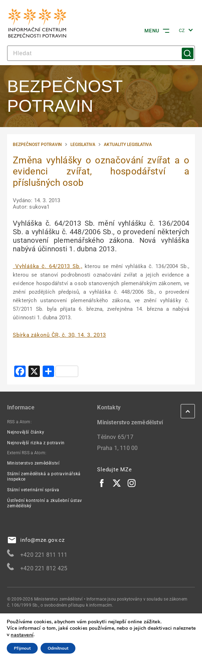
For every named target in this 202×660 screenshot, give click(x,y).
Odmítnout (58, 648)
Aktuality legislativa (128, 144)
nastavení (22, 635)
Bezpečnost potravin (37, 144)
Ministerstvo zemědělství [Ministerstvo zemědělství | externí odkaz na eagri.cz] (33, 463)
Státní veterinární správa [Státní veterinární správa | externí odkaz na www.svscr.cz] (33, 489)
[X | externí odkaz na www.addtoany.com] (34, 372)
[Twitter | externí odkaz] (117, 483)
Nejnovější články (25, 432)
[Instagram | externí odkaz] (132, 483)
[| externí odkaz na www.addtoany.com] (60, 372)
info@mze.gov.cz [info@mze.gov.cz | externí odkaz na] (36, 540)
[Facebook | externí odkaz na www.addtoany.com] (20, 372)
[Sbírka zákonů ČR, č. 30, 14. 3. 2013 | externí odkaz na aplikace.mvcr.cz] (59, 335)
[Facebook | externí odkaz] (102, 483)
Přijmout (22, 648)
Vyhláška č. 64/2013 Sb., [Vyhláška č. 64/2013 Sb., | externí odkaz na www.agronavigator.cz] (47, 266)
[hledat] (101, 53)
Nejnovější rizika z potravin (36, 442)
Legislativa (82, 144)
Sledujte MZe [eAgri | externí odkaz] (114, 469)
